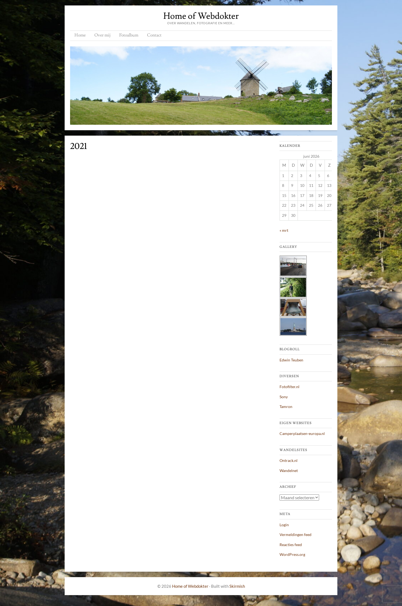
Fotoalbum (128, 35)
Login (284, 524)
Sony (284, 396)
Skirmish (237, 586)
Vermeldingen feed (295, 534)
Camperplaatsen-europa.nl (302, 433)
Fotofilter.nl (289, 386)
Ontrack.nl (289, 460)
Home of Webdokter (201, 16)
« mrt (284, 230)
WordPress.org (292, 554)
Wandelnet (289, 470)
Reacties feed (291, 544)
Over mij (102, 35)
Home (80, 35)
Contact (154, 35)
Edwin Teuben (291, 360)
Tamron (286, 406)
